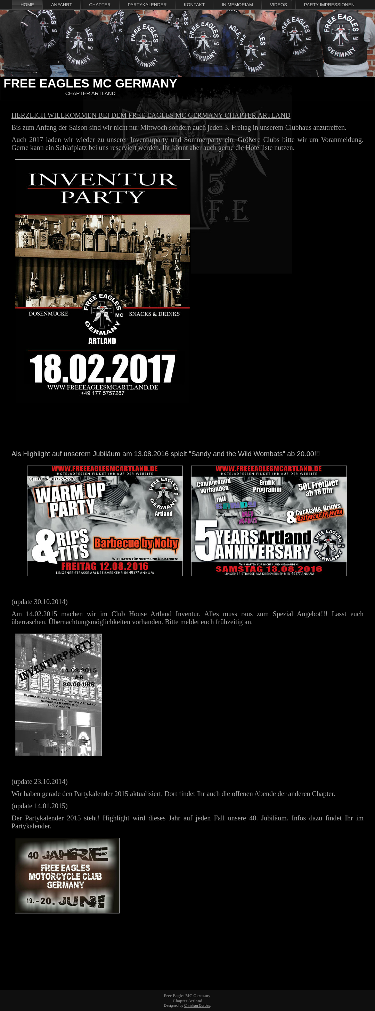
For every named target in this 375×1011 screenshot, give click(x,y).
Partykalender (147, 4)
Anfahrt (61, 4)
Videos (278, 4)
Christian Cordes (197, 1006)
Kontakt (194, 4)
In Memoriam (237, 4)
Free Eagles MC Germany (90, 83)
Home (27, 4)
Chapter (100, 4)
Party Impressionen (329, 4)
